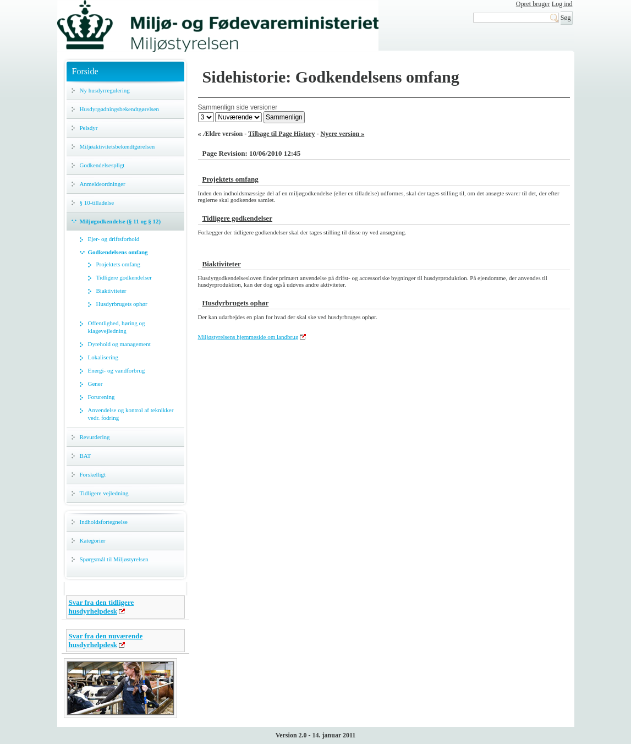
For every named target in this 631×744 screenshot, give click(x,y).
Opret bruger (533, 4)
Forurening (101, 396)
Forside (85, 71)
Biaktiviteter (111, 290)
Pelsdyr (89, 127)
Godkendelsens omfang (118, 252)
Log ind (562, 4)
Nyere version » (343, 134)
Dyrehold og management (119, 344)
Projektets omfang (118, 264)
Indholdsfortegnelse (104, 521)
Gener (95, 383)
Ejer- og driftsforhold (114, 239)
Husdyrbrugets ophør (121, 303)
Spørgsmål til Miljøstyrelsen (114, 559)
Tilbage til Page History (281, 134)
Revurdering (95, 437)
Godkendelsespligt (102, 165)
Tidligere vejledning (104, 493)
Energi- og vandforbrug (116, 370)
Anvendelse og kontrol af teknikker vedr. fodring (131, 414)
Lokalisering (103, 357)
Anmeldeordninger (102, 183)
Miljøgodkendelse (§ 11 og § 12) (120, 221)
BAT (85, 455)
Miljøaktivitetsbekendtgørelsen (117, 146)
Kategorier (93, 540)
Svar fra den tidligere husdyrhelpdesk (101, 606)
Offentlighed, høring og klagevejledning (116, 327)
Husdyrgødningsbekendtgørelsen (120, 109)
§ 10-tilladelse (97, 202)
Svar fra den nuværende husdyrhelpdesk (106, 640)
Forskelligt (93, 474)
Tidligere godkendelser (124, 277)
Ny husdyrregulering (105, 90)
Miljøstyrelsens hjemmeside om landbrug (248, 336)
